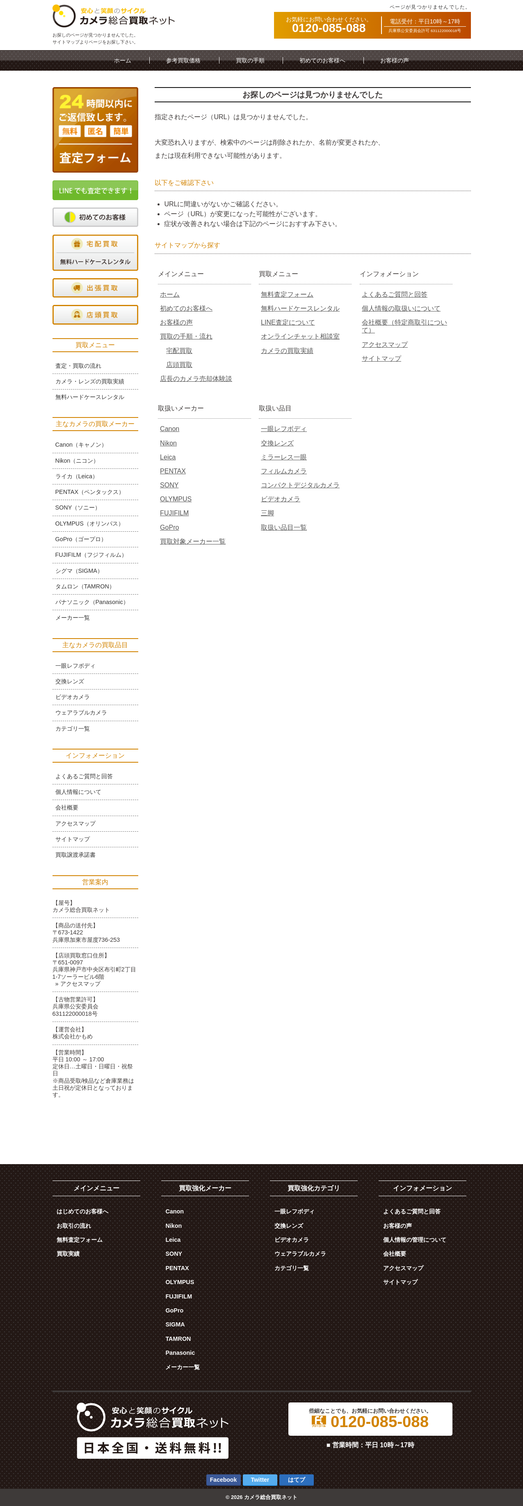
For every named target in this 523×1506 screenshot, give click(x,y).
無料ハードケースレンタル (300, 308)
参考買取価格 (183, 60)
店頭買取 (179, 364)
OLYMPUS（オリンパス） (89, 523)
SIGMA (175, 1324)
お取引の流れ (74, 1225)
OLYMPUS (176, 499)
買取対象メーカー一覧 (193, 541)
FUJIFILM (174, 513)
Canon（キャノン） (81, 444)
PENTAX (173, 471)
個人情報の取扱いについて (401, 308)
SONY (169, 485)
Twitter (260, 1479)
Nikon (168, 443)
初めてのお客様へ (322, 60)
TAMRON (178, 1338)
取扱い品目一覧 (284, 527)
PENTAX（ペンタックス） (90, 492)
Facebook (223, 1479)
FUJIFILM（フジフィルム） (91, 554)
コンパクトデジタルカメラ (300, 485)
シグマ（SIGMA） (79, 570)
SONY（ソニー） (78, 507)
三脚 (267, 513)
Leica (168, 457)
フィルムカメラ (284, 471)
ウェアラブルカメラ (81, 712)
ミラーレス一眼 (284, 457)
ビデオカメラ (280, 499)
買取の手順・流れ (186, 336)
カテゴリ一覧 (72, 728)
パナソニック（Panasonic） (92, 602)
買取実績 (68, 1253)
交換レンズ (277, 443)
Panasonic (180, 1352)
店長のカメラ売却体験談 (196, 378)
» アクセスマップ (77, 983)
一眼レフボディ (284, 428)
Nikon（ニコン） (77, 460)
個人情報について (78, 792)
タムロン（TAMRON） (85, 586)
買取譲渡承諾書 (75, 854)
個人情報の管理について (414, 1239)
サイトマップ (381, 358)
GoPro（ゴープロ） (81, 539)
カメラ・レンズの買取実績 (89, 381)
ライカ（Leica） (76, 476)
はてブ (296, 1479)
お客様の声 (394, 60)
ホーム (122, 60)
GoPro (169, 527)
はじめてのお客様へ (82, 1211)
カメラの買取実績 (287, 350)
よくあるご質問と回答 (394, 294)
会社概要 (66, 807)
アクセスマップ (385, 344)
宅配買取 (179, 350)
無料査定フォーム (287, 294)
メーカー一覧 (72, 617)
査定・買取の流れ (78, 365)
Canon (169, 428)
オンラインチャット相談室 (300, 336)
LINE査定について (288, 322)
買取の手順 (250, 60)
